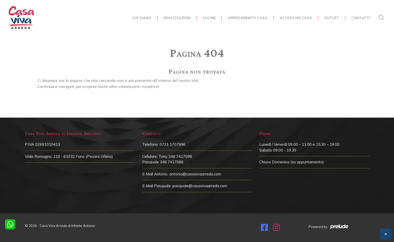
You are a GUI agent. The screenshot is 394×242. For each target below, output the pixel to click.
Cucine (209, 18)
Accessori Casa (296, 18)
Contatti (361, 18)
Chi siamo (142, 18)
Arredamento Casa (248, 18)
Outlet (331, 18)
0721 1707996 (172, 144)
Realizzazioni (177, 18)
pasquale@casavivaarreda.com (199, 185)
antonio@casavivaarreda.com (195, 174)
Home (195, 41)
